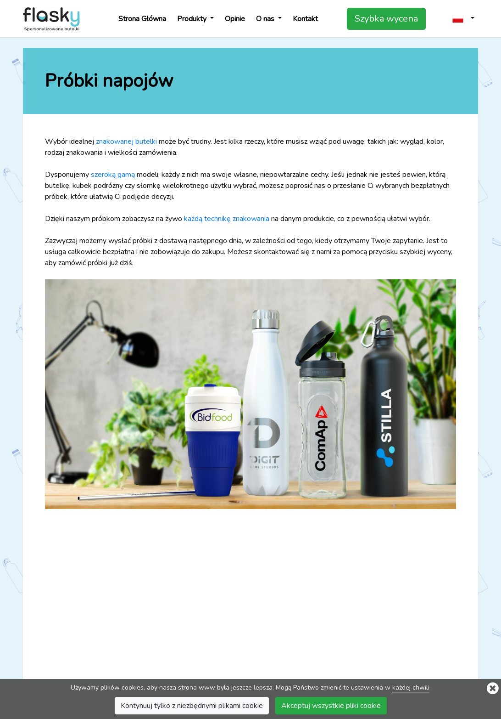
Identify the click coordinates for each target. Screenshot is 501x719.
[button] (463, 18)
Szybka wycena (386, 18)
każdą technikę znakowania (226, 219)
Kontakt (305, 19)
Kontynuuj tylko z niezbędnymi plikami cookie (192, 707)
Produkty (192, 19)
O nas (266, 19)
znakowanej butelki (126, 141)
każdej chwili (410, 688)
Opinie (235, 19)
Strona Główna (142, 19)
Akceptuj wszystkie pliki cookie (331, 707)
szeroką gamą (113, 175)
